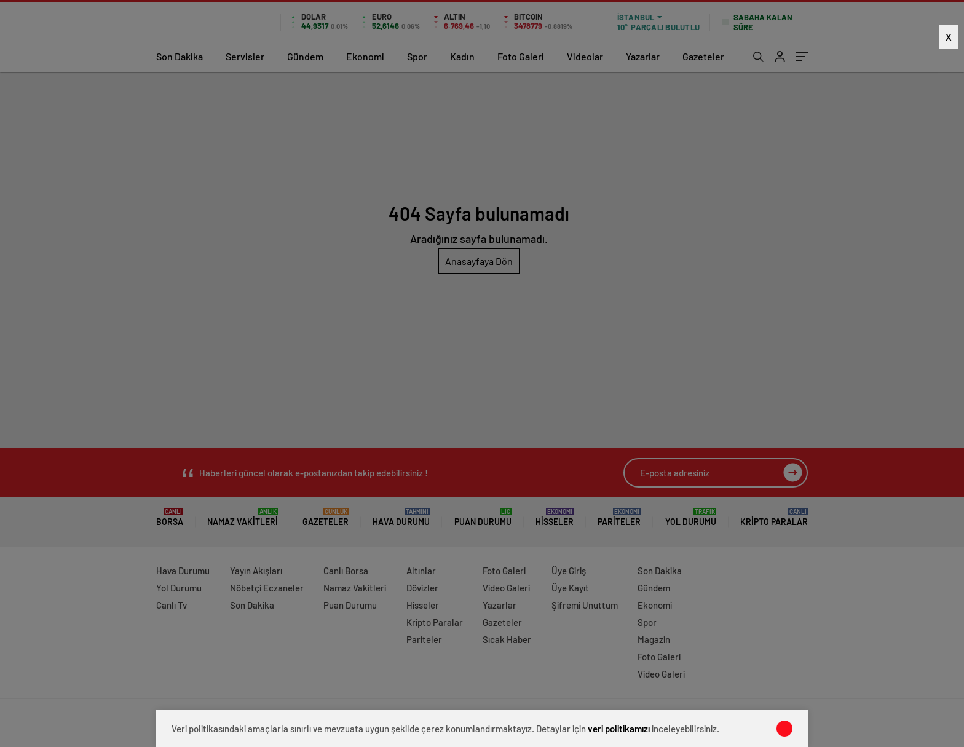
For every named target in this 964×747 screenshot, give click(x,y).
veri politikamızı (619, 728)
